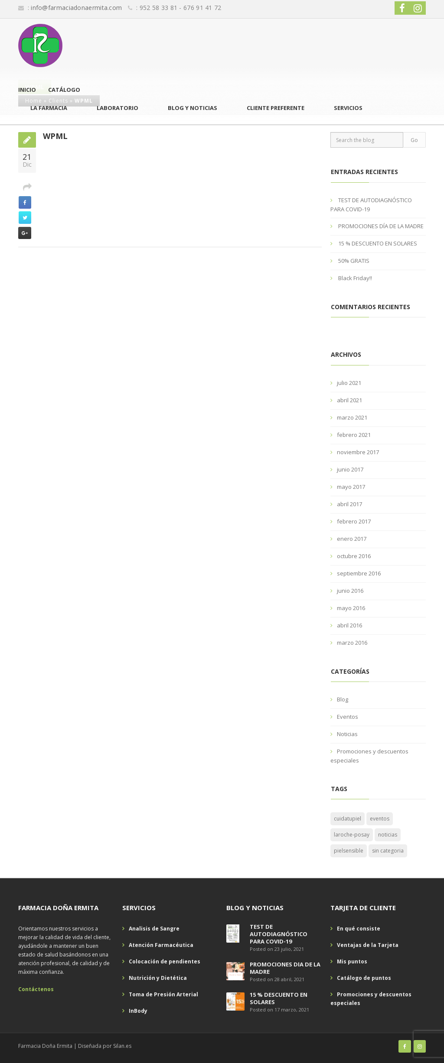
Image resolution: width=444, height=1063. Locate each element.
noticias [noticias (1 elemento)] (387, 834)
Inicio (98, 45)
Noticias (347, 734)
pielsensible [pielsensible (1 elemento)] (348, 850)
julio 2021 (349, 383)
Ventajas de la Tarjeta (367, 945)
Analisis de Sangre (154, 928)
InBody (138, 1011)
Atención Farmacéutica (161, 945)
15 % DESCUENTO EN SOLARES (377, 243)
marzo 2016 (352, 642)
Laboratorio (233, 45)
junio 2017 (350, 469)
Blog (342, 699)
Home (33, 100)
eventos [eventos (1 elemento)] (379, 818)
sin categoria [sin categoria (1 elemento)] (388, 850)
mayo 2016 (351, 608)
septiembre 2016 (359, 573)
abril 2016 (349, 625)
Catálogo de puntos (364, 978)
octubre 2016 (354, 556)
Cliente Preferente (356, 45)
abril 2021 (349, 400)
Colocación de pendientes (164, 961)
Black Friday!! (355, 278)
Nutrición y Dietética (158, 978)
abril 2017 (349, 504)
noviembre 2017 (358, 452)
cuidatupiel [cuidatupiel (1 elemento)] (347, 818)
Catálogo (135, 45)
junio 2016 (350, 591)
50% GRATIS (353, 261)
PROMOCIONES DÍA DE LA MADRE (381, 226)
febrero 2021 (354, 435)
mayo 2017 (351, 487)
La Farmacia (181, 45)
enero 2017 (351, 539)
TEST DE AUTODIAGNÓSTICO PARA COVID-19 (278, 934)
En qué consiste (358, 928)
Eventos (347, 717)
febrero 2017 (354, 521)
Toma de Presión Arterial (163, 994)
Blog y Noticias (290, 45)
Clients (58, 100)
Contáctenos (36, 989)
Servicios (411, 45)
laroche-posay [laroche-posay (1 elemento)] (351, 834)
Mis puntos (352, 961)
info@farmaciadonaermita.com (76, 7)
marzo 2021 (352, 417)
